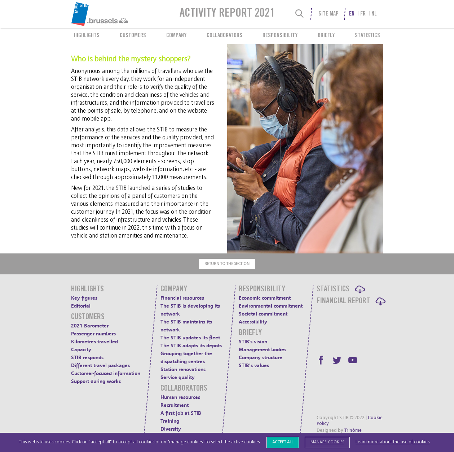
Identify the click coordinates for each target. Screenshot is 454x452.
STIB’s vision (253, 342)
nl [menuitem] (374, 14)
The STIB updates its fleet (190, 338)
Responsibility (280, 36)
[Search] (300, 14)
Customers (133, 36)
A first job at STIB (180, 413)
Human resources (180, 397)
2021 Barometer (90, 326)
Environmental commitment (271, 306)
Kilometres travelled (94, 342)
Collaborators (224, 36)
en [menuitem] (351, 14)
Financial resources (182, 298)
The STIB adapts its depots (191, 346)
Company (176, 36)
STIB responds (87, 358)
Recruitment (174, 405)
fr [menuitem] (363, 14)
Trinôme (353, 430)
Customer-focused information (105, 373)
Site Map (328, 14)
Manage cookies (327, 442)
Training (169, 421)
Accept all (282, 442)
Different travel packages (100, 365)
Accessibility (253, 322)
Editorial (81, 306)
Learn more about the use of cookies (392, 442)
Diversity (170, 429)
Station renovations (183, 369)
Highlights (87, 36)
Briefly (326, 36)
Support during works (96, 381)
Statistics (367, 36)
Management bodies (262, 350)
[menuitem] (117, 14)
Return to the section (227, 264)
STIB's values (254, 365)
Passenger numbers (93, 334)
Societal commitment (263, 314)
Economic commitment (265, 298)
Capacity (81, 350)
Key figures (84, 298)
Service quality (177, 377)
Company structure (260, 358)
